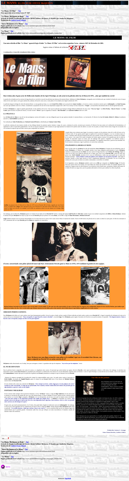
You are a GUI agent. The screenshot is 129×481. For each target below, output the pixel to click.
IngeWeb (68, 478)
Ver (19, 11)
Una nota (6, 43)
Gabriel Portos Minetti (18, 20)
